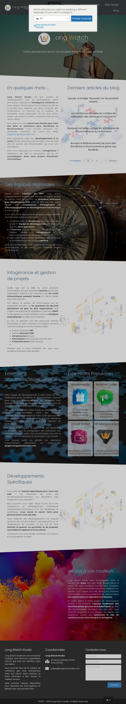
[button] (114, 685)
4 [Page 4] (96, 160)
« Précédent (75, 160)
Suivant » (113, 160)
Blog (116, 10)
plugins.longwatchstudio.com (21, 134)
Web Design (112, 4)
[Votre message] (103, 672)
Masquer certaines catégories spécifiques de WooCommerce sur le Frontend (93, 130)
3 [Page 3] (92, 160)
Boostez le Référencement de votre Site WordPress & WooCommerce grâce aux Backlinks (93, 146)
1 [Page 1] (84, 160)
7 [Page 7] (105, 160)
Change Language (81, 18)
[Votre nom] (103, 656)
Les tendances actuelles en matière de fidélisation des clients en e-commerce (93, 115)
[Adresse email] (103, 662)
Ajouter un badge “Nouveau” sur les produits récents (93, 100)
